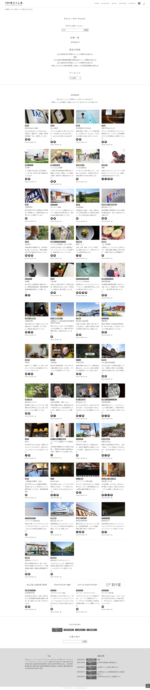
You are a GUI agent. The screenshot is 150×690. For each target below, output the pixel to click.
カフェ (41, 660)
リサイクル (31, 662)
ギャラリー (46, 660)
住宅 (70, 662)
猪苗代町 (29, 666)
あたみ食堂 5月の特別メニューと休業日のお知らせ (75, 54)
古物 (49, 664)
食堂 (41, 668)
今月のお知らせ (57, 662)
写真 (28, 664)
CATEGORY (105, 3)
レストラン (38, 662)
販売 (62, 666)
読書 (59, 666)
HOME (97, 3)
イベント (36, 660)
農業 (65, 666)
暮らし (64, 664)
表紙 (75, 57)
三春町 (50, 662)
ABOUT (114, 3)
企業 (66, 662)
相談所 (42, 666)
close (26, 660)
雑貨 (29, 668)
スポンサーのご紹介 (56, 660)
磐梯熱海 (47, 666)
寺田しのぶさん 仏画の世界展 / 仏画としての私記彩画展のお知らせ (75, 66)
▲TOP (148, 685)
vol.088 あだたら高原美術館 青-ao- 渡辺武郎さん (111, 673)
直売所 (38, 666)
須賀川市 (37, 668)
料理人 (60, 664)
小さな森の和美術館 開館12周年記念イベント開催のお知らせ (75, 60)
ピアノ (65, 660)
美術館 (52, 666)
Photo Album (68, 630)
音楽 (32, 668)
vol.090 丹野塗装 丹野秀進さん (107, 663)
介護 (63, 662)
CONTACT (132, 3)
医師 (40, 664)
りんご (31, 660)
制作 (31, 664)
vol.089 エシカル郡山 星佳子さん (108, 667)
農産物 (69, 666)
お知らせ (80, 630)
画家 (33, 666)
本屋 (68, 664)
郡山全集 (91, 630)
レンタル (45, 662)
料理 (56, 664)
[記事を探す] (72, 642)
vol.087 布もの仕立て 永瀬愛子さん (108, 677)
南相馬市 (44, 664)
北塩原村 (35, 664)
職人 (56, 666)
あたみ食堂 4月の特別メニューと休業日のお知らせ (75, 63)
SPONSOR (123, 3)
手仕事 (53, 664)
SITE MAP (75, 42)
